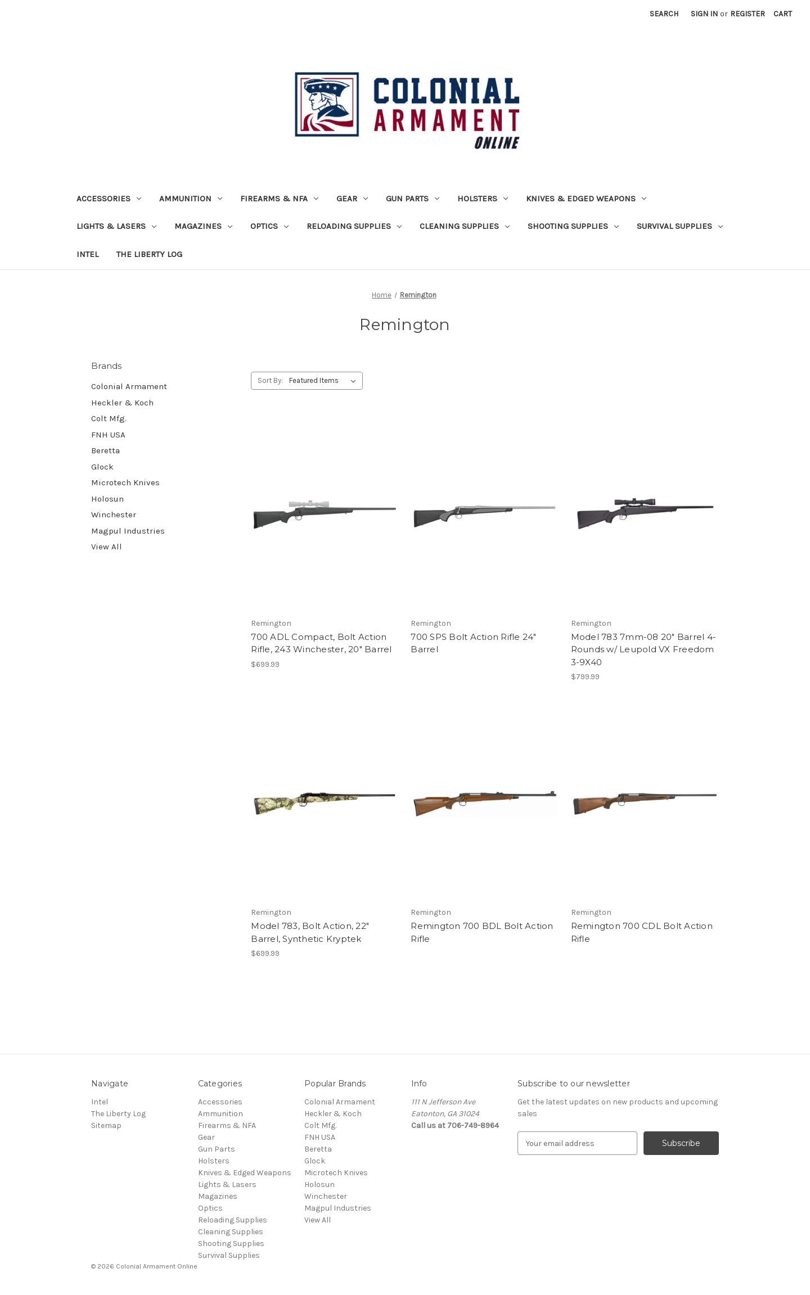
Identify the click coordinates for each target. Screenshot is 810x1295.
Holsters (482, 198)
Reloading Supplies (354, 226)
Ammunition (190, 198)
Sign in (704, 14)
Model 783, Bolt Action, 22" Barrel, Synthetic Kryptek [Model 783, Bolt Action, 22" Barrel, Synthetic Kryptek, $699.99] (310, 932)
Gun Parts (412, 198)
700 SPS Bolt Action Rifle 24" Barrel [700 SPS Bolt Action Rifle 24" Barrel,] (473, 643)
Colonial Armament (129, 386)
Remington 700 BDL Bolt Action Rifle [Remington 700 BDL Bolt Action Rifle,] (482, 932)
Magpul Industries (128, 531)
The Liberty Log (149, 254)
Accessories (108, 198)
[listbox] (324, 380)
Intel (87, 254)
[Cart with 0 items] (782, 14)
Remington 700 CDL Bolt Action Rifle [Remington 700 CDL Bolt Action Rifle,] (642, 932)
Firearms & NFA (279, 198)
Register (747, 14)
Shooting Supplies (573, 226)
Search (664, 14)
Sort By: (270, 380)
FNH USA (108, 435)
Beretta (105, 450)
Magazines (203, 226)
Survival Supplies (680, 226)
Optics (269, 226)
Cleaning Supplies (465, 226)
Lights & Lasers (116, 226)
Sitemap (106, 1125)
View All (106, 547)
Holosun (107, 499)
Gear (352, 198)
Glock (102, 467)
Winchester (113, 514)
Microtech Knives (125, 482)
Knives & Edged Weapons (586, 198)
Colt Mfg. (109, 418)
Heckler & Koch (122, 403)
